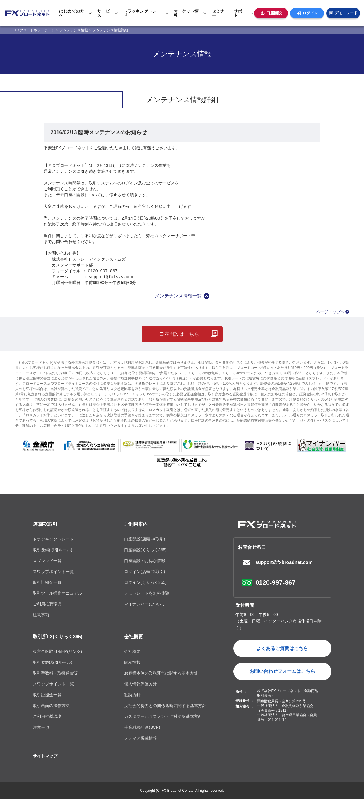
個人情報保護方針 (140, 684)
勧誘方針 (132, 694)
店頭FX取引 (45, 524)
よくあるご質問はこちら (282, 648)
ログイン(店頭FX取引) (144, 571)
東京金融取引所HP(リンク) (57, 651)
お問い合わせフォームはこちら (282, 671)
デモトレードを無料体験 (146, 593)
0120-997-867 (275, 582)
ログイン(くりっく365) (145, 582)
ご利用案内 (136, 524)
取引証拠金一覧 (47, 582)
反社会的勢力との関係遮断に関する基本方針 (165, 705)
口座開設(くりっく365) (145, 550)
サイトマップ (45, 756)
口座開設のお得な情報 (144, 560)
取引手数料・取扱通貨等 (55, 673)
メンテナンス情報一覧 (178, 295)
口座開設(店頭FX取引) (144, 539)
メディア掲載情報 (140, 738)
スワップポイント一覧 (53, 571)
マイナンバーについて (144, 604)
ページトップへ (330, 311)
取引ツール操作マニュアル (57, 593)
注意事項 (41, 614)
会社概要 (133, 636)
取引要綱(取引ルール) (52, 550)
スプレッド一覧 (47, 560)
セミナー (218, 13)
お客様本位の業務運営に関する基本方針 (161, 673)
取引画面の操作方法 (51, 705)
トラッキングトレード (53, 539)
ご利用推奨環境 (47, 604)
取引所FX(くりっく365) (58, 636)
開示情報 (132, 662)
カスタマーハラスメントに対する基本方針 (163, 716)
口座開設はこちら (179, 334)
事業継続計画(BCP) (142, 727)
